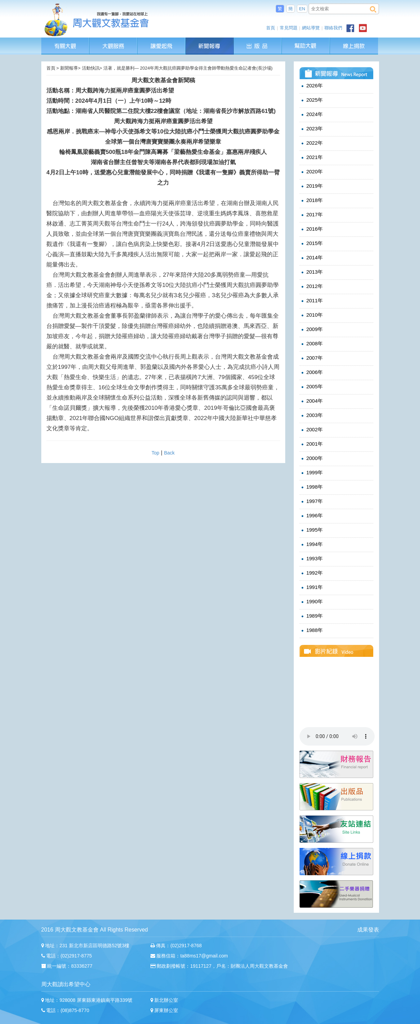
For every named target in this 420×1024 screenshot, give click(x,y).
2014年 (311, 258)
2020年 (311, 172)
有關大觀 (65, 41)
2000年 (311, 458)
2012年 (311, 286)
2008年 (311, 344)
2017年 (311, 215)
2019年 (311, 186)
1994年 (311, 544)
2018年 (311, 200)
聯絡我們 (333, 27)
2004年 (311, 401)
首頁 (270, 27)
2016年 (311, 229)
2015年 (311, 243)
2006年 (311, 372)
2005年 (311, 387)
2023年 (311, 129)
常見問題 (289, 27)
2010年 (311, 315)
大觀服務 (113, 41)
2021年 (311, 157)
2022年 (311, 143)
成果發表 (368, 930)
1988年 (311, 630)
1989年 (311, 616)
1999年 (311, 473)
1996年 (311, 516)
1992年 (311, 573)
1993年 (311, 559)
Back (169, 453)
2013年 (311, 272)
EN (302, 8)
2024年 (311, 114)
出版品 (258, 41)
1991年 (311, 587)
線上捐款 (354, 46)
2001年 (311, 444)
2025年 (311, 100)
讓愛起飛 (161, 41)
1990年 (311, 601)
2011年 (311, 301)
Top (155, 453)
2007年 (311, 358)
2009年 (311, 329)
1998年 (311, 487)
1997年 (311, 501)
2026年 (311, 86)
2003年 (311, 415)
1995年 (311, 530)
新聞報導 (210, 41)
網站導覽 (311, 27)
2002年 (311, 430)
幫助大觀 (306, 41)
